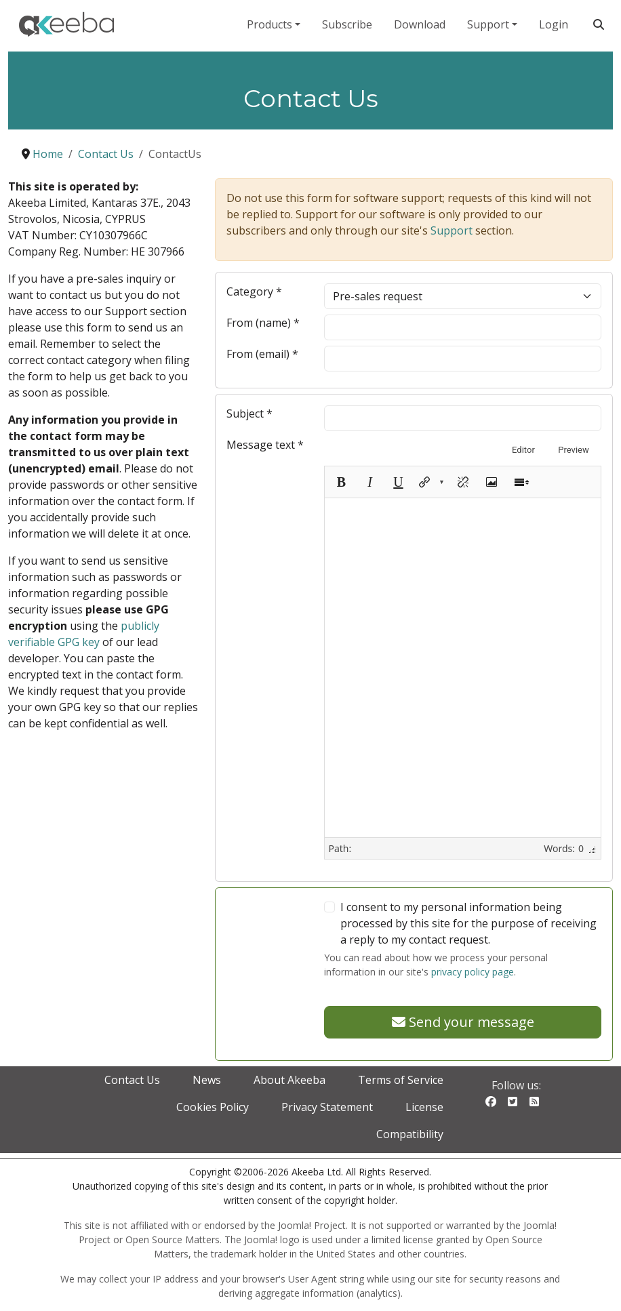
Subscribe (347, 24)
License (424, 1107)
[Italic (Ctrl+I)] (369, 482)
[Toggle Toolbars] (522, 482)
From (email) (262, 353)
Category (254, 291)
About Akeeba (289, 1079)
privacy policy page (472, 971)
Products (269, 24)
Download (419, 24)
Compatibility (409, 1134)
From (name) (263, 322)
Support (488, 24)
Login (553, 24)
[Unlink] (463, 482)
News (207, 1079)
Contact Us (132, 1079)
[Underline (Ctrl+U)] (398, 482)
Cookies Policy (212, 1107)
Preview (573, 450)
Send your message (463, 1022)
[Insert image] (491, 482)
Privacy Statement (327, 1107)
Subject (249, 413)
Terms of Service (400, 1079)
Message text (265, 444)
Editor (523, 450)
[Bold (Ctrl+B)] (341, 482)
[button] (430, 482)
